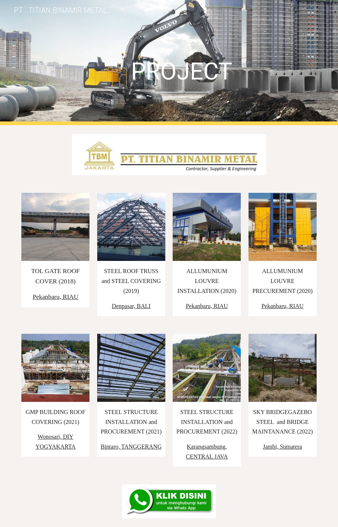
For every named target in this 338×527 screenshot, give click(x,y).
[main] (181, 62)
